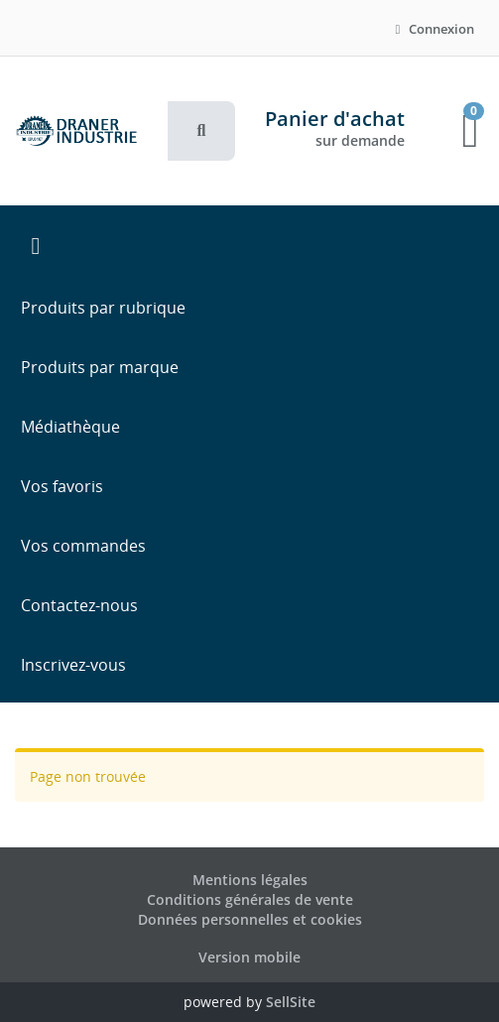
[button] (201, 131)
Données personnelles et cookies (250, 919)
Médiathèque (70, 427)
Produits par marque (100, 367)
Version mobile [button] (249, 957)
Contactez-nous (79, 605)
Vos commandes (83, 546)
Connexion (432, 29)
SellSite (290, 1001)
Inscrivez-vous (73, 665)
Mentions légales (250, 879)
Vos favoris (62, 486)
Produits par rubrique (103, 308)
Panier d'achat (335, 118)
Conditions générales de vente (250, 899)
